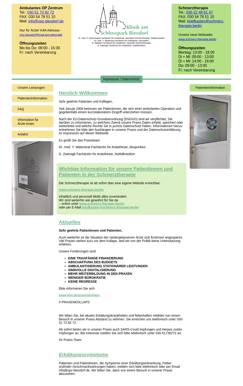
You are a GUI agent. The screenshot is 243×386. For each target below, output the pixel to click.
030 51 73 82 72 (40, 12)
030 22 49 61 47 (199, 12)
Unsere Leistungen (31, 87)
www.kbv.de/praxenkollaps (79, 295)
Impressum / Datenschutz (121, 79)
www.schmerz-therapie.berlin (197, 39)
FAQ (21, 109)
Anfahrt (23, 134)
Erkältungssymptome (83, 354)
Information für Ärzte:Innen (28, 122)
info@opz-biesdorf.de (46, 21)
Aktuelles (69, 222)
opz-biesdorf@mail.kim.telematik (41, 35)
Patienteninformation (32, 98)
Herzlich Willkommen (83, 92)
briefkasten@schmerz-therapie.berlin (110, 207)
